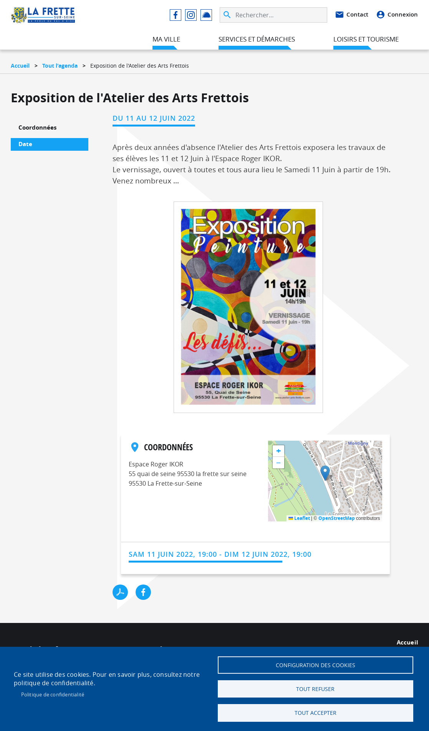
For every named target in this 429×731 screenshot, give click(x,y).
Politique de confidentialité (52, 692)
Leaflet (299, 518)
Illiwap (206, 16)
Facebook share (143, 592)
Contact (357, 15)
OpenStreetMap (336, 518)
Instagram (191, 16)
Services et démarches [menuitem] (257, 39)
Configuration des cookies (315, 662)
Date (25, 144)
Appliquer (227, 15)
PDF (120, 592)
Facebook (175, 16)
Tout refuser (315, 687)
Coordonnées (37, 127)
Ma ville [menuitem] (166, 39)
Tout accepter (315, 712)
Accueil (20, 65)
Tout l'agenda (60, 65)
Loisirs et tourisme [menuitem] (366, 39)
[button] (248, 309)
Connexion (403, 15)
